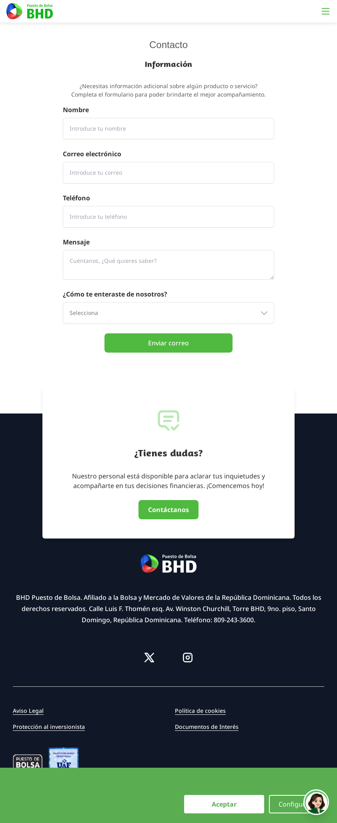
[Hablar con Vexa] (316, 802)
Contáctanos (168, 509)
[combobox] (168, 313)
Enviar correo (168, 343)
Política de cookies (200, 710)
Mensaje (76, 242)
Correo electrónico (92, 153)
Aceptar (224, 804)
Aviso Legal (28, 710)
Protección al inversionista (49, 726)
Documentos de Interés (207, 726)
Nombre (76, 109)
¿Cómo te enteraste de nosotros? (115, 294)
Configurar (295, 804)
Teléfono (76, 198)
